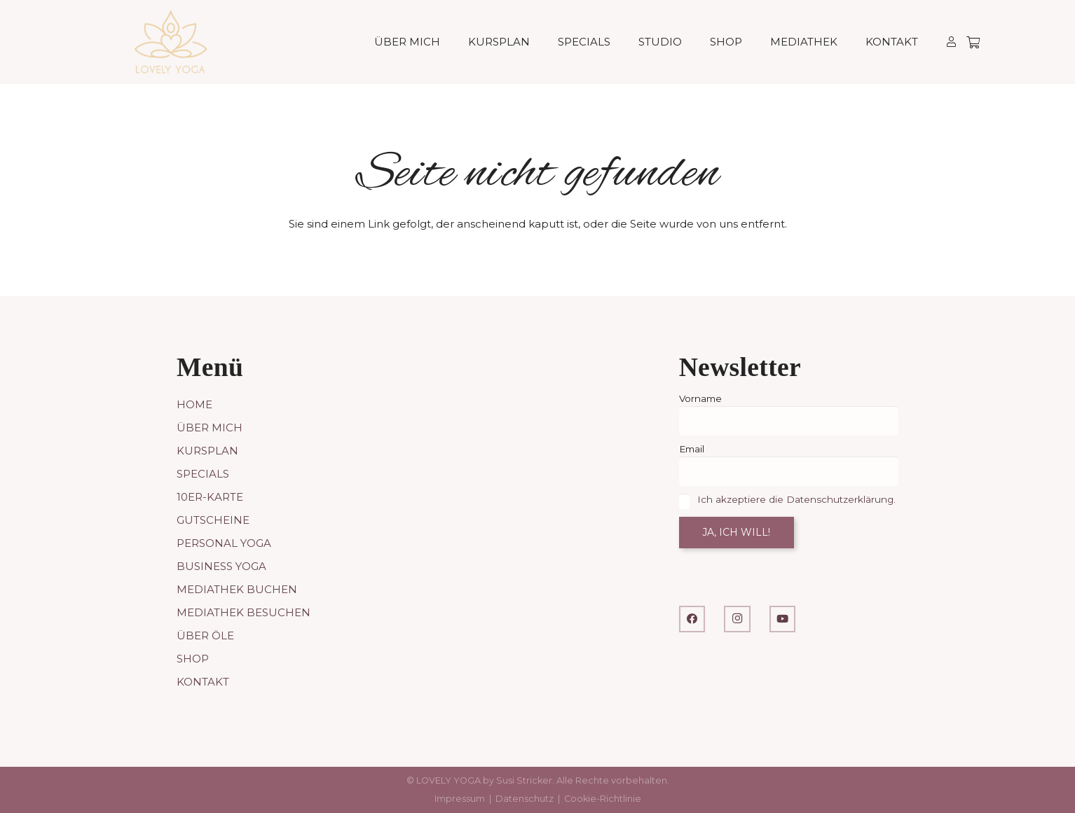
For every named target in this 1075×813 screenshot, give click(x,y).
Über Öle (205, 635)
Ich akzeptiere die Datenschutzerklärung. (796, 499)
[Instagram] (737, 619)
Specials (203, 473)
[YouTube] (782, 619)
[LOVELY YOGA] (170, 42)
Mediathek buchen (237, 589)
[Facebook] (692, 619)
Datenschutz (524, 798)
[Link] (951, 41)
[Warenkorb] (973, 42)
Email (691, 448)
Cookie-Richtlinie (602, 798)
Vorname (700, 398)
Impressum (459, 798)
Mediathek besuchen (243, 612)
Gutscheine (213, 520)
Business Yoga (221, 566)
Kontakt (203, 681)
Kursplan (207, 450)
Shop (193, 658)
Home (194, 404)
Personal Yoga (224, 543)
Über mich (209, 427)
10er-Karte (210, 496)
